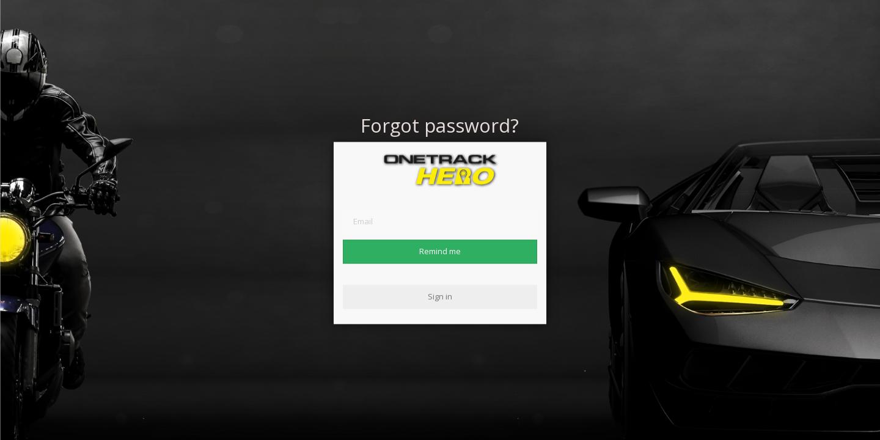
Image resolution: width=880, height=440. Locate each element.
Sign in (440, 296)
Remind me (440, 251)
